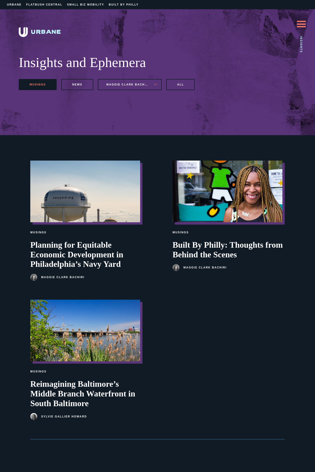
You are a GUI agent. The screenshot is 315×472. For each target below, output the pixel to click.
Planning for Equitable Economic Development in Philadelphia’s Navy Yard (76, 254)
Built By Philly (124, 4)
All (180, 84)
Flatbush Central (44, 4)
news (77, 84)
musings (38, 84)
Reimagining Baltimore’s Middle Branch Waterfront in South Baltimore (82, 393)
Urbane (14, 4)
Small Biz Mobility (85, 4)
